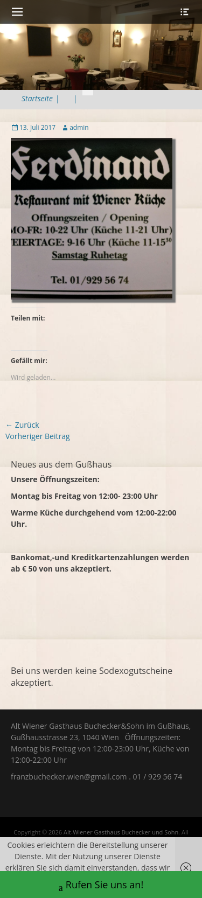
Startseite (41, 98)
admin (79, 127)
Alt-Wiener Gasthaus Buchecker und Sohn (121, 832)
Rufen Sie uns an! (101, 886)
